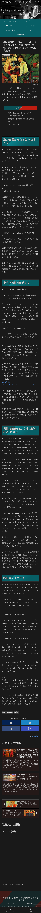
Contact (29, 903)
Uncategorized (7, 712)
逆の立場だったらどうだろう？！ (19, 113)
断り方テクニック (14, 124)
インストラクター (11, 903)
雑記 (16, 712)
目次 (17, 108)
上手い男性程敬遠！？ (16, 116)
